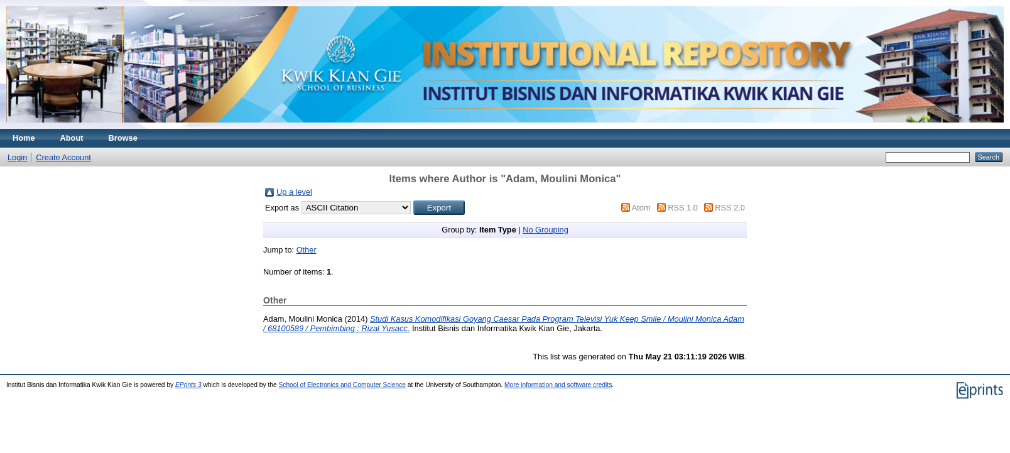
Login (17, 157)
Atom (641, 207)
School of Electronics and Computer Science (342, 384)
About (72, 138)
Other (306, 249)
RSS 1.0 (683, 207)
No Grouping (545, 229)
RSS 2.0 (730, 207)
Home (24, 138)
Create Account (63, 157)
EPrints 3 (188, 384)
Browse (123, 138)
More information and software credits (558, 384)
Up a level (294, 192)
